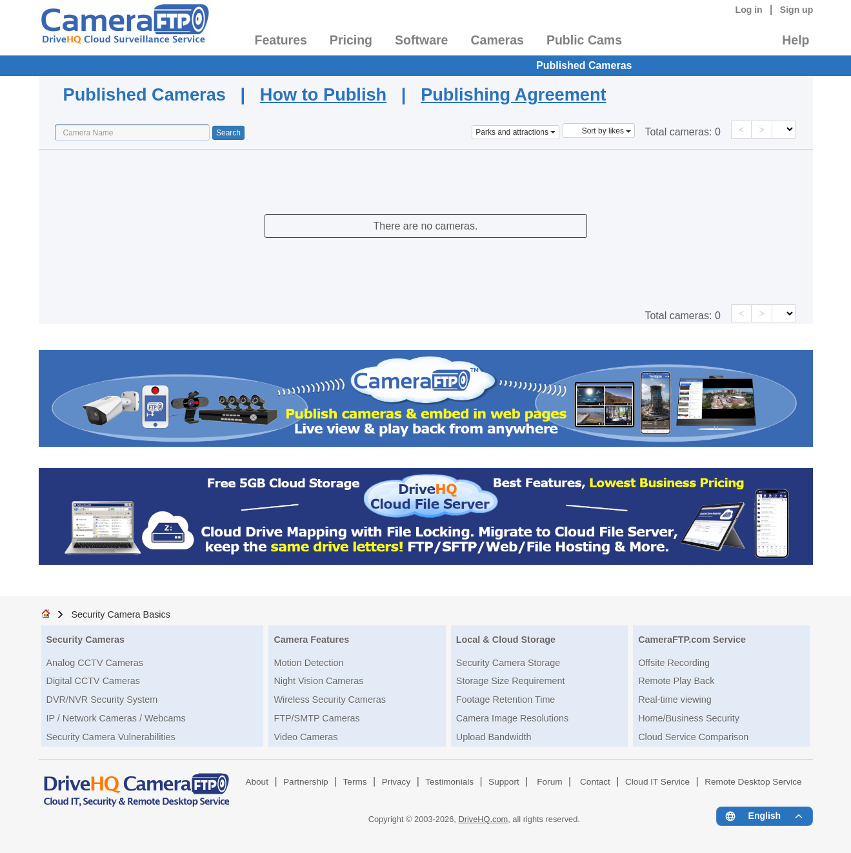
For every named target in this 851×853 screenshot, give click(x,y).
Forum (549, 782)
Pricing (351, 40)
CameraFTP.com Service (692, 639)
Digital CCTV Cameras (93, 681)
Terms (355, 782)
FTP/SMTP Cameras (316, 718)
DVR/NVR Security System (102, 699)
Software (421, 40)
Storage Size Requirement (510, 681)
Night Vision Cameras (318, 681)
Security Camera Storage (508, 663)
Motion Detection (308, 663)
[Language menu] (764, 816)
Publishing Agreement (513, 94)
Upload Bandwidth (494, 737)
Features (281, 40)
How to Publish (323, 94)
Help (795, 40)
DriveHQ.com (483, 819)
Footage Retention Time (506, 699)
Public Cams (584, 40)
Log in (749, 10)
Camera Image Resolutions (512, 718)
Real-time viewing (675, 699)
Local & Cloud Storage (506, 639)
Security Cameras (85, 639)
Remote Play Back (676, 681)
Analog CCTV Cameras (94, 663)
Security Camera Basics (120, 614)
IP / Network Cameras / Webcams (116, 718)
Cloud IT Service (657, 782)
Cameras (496, 40)
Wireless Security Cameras (330, 699)
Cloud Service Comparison (693, 737)
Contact (595, 782)
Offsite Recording (674, 663)
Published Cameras (584, 65)
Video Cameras (305, 737)
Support (503, 782)
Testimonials (449, 782)
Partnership (305, 782)
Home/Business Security (688, 718)
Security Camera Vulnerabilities (110, 737)
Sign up (797, 10)
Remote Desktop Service (753, 782)
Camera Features (311, 639)
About (256, 782)
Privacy (396, 782)
